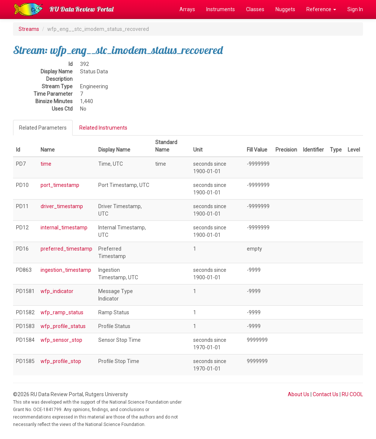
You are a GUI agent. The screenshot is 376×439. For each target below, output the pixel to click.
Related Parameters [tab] (43, 128)
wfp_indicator (57, 291)
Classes (255, 9)
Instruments (220, 9)
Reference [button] (321, 9)
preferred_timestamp (66, 249)
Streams (29, 29)
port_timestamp (60, 185)
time (46, 164)
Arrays (187, 9)
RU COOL (352, 394)
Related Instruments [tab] (103, 128)
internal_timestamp (64, 227)
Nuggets (285, 9)
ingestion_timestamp (66, 270)
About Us (298, 394)
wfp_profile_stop (61, 361)
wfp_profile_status (63, 326)
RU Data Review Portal (82, 9)
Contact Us (325, 394)
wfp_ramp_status (62, 312)
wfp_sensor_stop (61, 340)
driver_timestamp (62, 206)
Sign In (355, 9)
